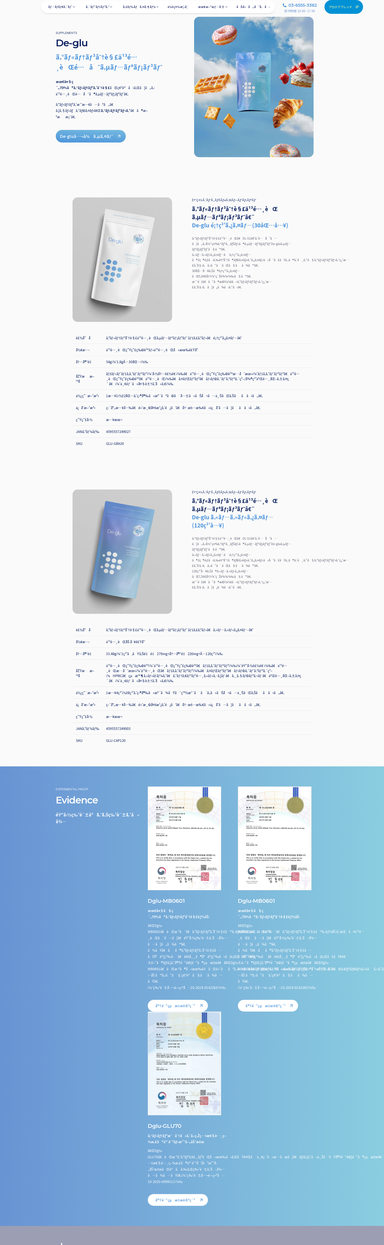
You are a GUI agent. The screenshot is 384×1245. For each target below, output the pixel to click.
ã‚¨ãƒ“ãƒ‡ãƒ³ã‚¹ (99, 9)
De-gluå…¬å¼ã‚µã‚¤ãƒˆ (91, 136)
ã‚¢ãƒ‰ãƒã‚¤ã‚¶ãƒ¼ (141, 9)
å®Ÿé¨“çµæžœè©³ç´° (179, 1005)
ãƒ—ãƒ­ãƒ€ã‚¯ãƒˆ (62, 9)
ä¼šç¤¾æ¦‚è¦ (178, 9)
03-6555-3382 (300, 7)
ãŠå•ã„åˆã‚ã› (253, 9)
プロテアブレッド (344, 9)
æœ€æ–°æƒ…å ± (213, 9)
